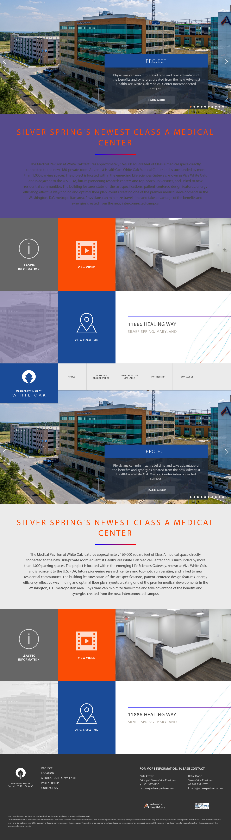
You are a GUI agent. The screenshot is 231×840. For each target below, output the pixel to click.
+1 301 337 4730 (149, 784)
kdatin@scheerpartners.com (205, 788)
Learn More (156, 100)
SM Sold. (86, 816)
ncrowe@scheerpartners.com (157, 788)
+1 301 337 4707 (198, 784)
